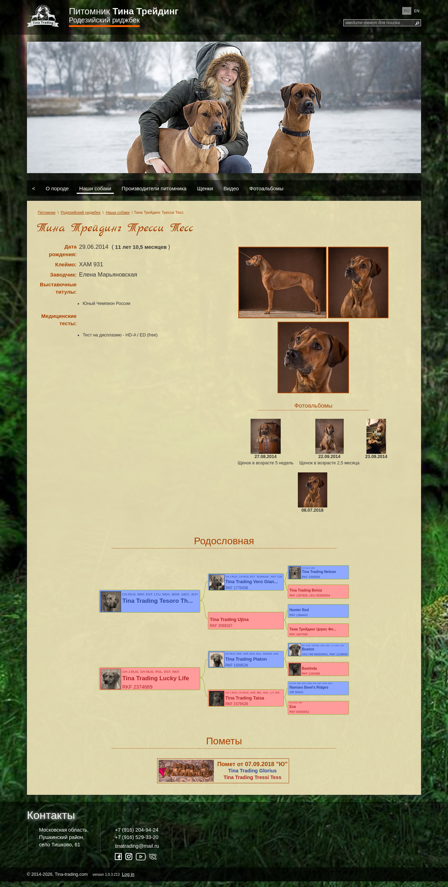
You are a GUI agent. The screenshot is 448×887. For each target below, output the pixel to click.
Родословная (224, 540)
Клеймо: (66, 264)
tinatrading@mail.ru (137, 851)
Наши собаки (95, 188)
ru (407, 11)
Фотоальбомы (266, 188)
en (416, 11)
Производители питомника (154, 188)
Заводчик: (63, 275)
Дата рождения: (63, 250)
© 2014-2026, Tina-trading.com (81, 879)
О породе (57, 188)
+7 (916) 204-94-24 (136, 835)
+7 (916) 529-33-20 (136, 842)
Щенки (205, 188)
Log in (128, 879)
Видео (231, 188)
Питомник (123, 11)
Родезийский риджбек (104, 20)
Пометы (224, 746)
